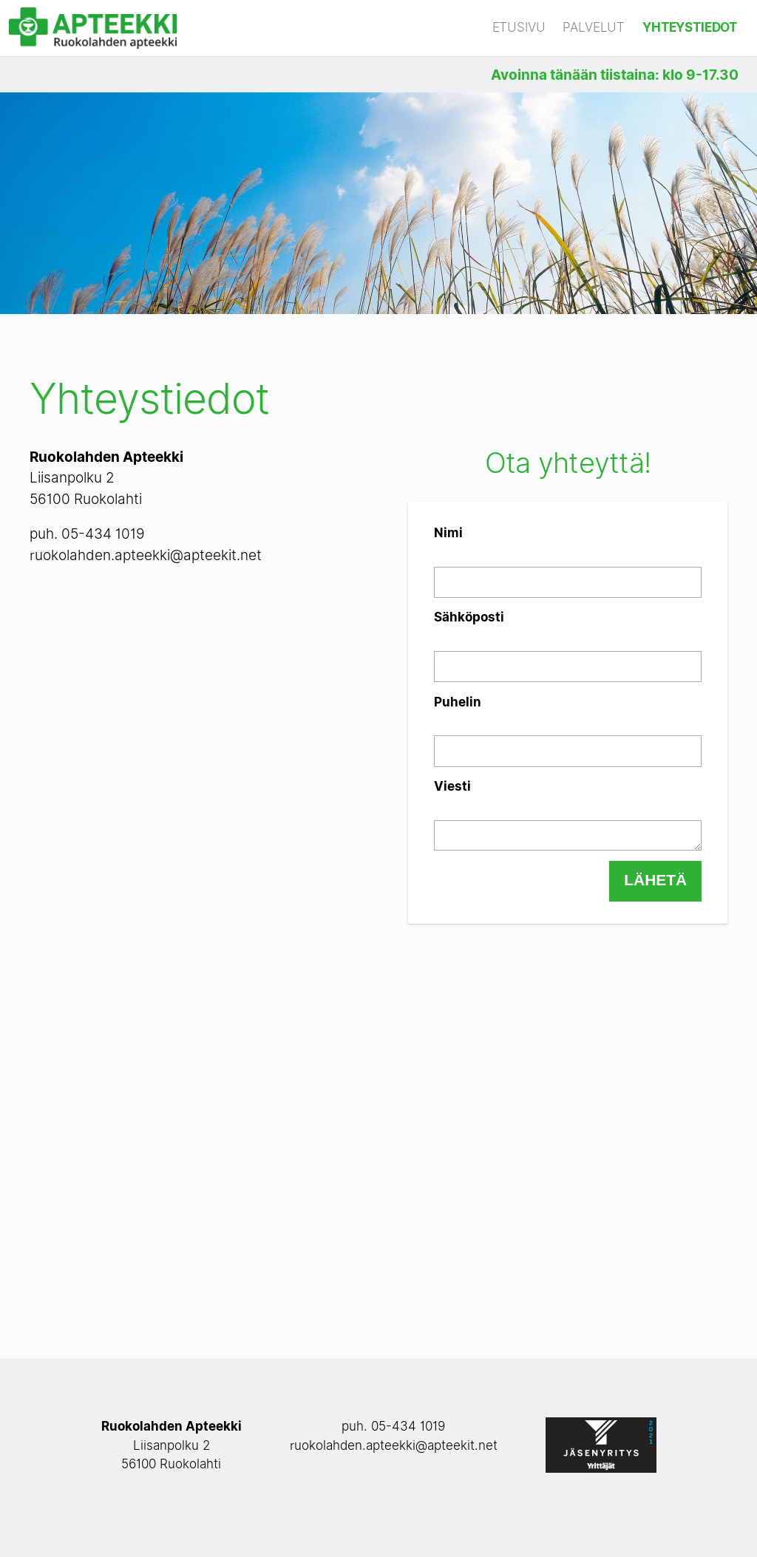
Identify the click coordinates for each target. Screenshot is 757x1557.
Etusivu (519, 27)
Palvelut (594, 27)
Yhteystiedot (689, 27)
